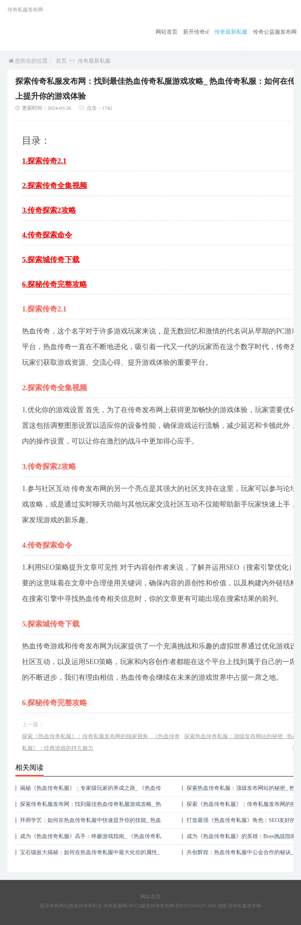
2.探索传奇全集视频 (54, 185)
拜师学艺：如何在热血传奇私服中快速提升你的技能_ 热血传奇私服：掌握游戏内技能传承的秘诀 (90, 823)
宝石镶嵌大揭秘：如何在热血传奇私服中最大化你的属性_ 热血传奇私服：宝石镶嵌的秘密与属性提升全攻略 (90, 855)
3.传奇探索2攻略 (49, 210)
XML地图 (217, 906)
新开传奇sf (196, 32)
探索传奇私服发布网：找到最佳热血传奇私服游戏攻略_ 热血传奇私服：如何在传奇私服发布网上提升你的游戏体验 (90, 807)
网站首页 (167, 32)
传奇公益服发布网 (275, 32)
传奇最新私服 (230, 32)
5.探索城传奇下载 (51, 259)
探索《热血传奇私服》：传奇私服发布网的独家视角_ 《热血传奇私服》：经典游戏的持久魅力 (101, 742)
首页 (61, 61)
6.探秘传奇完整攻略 (54, 284)
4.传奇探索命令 (47, 235)
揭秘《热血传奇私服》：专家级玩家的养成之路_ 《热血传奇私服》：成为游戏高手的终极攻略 (90, 790)
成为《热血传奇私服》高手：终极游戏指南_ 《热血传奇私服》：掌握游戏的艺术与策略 (90, 839)
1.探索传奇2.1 (44, 161)
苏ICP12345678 (190, 906)
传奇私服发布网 (244, 906)
